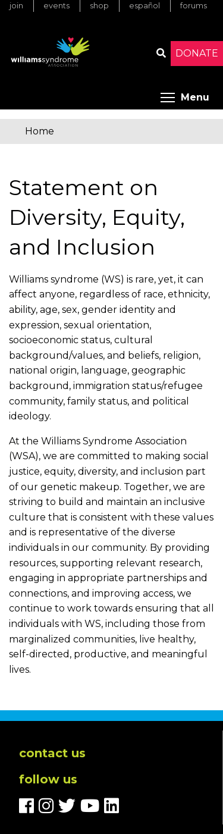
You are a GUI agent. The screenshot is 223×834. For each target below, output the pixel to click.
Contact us (52, 753)
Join (16, 5)
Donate (196, 53)
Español (144, 5)
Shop (99, 5)
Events (56, 5)
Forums (193, 5)
